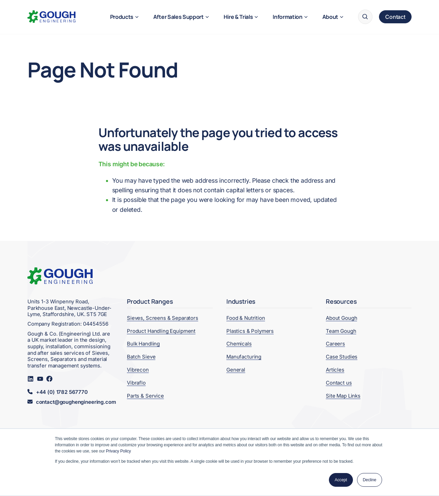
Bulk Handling (143, 344)
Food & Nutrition (245, 318)
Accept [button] (341, 479)
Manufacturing (243, 357)
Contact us (339, 383)
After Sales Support (178, 17)
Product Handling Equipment (161, 331)
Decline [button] (369, 479)
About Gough (341, 318)
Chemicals (239, 344)
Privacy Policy (118, 451)
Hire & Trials (238, 17)
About (330, 17)
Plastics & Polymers (250, 331)
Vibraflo (136, 383)
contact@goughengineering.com (76, 402)
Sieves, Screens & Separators (162, 318)
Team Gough (341, 331)
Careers (335, 344)
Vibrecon (138, 370)
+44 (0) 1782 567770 (62, 392)
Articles (335, 370)
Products (121, 17)
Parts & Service (145, 396)
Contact (395, 16)
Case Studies (341, 357)
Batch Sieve (141, 357)
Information (287, 17)
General (235, 370)
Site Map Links (343, 396)
